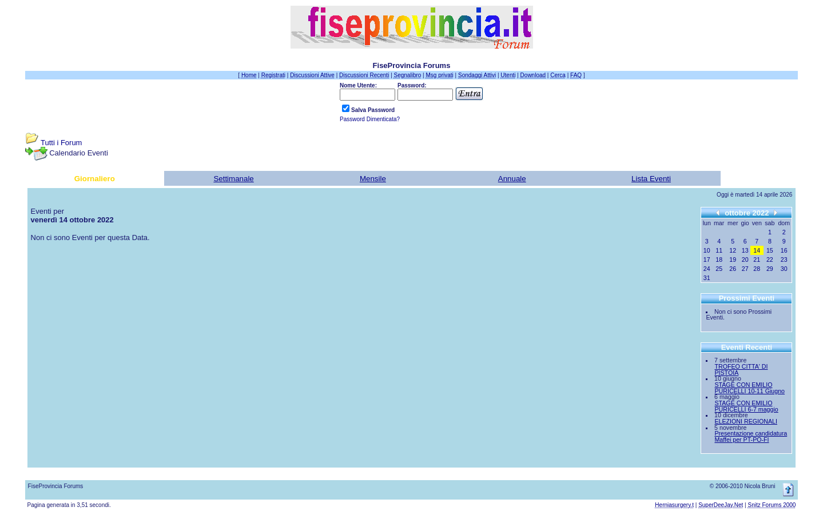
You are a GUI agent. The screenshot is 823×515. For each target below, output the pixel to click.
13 (745, 250)
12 (732, 250)
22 (769, 259)
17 (706, 259)
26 (732, 268)
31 (706, 277)
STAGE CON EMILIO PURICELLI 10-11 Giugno (749, 387)
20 (745, 259)
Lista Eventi (651, 178)
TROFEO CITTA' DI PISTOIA (741, 369)
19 (732, 259)
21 (756, 259)
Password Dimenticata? (370, 119)
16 (784, 250)
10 (706, 250)
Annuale (512, 178)
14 (756, 250)
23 (784, 259)
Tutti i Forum (61, 142)
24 (706, 268)
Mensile (373, 178)
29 (769, 268)
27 (745, 268)
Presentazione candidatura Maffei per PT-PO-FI (750, 436)
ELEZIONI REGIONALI (745, 421)
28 (756, 268)
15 (769, 250)
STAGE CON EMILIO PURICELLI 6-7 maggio (746, 406)
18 (718, 259)
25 (718, 268)
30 (784, 268)
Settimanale (233, 178)
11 (718, 250)
